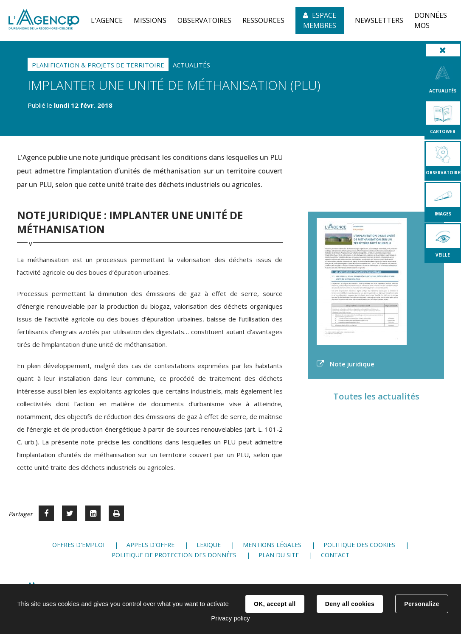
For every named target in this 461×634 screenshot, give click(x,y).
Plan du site (279, 555)
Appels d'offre (150, 545)
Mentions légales (272, 545)
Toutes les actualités (376, 396)
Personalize (421, 603)
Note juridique (351, 364)
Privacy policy (230, 618)
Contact (335, 555)
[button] (107, 20)
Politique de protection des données (174, 555)
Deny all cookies (349, 603)
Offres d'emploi (78, 545)
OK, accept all (274, 603)
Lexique (209, 545)
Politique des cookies (359, 545)
